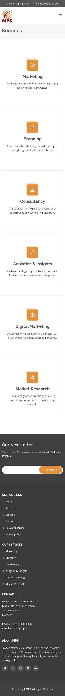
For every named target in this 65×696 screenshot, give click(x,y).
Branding (32, 138)
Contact (10, 521)
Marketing (33, 76)
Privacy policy (13, 534)
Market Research (33, 388)
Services (10, 515)
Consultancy (32, 201)
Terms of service (15, 528)
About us (11, 508)
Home (9, 501)
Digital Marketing (33, 326)
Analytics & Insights (32, 263)
